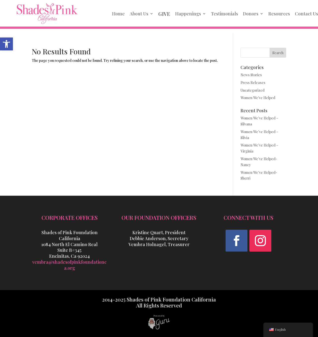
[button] (236, 241)
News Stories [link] (251, 75)
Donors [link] (250, 14)
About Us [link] (139, 14)
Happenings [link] (188, 14)
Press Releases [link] (252, 82)
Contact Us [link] (306, 14)
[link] (6, 43)
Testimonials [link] (224, 14)
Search (277, 52)
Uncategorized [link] (252, 90)
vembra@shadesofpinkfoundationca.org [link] (69, 265)
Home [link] (118, 14)
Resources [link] (279, 14)
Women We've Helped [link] (257, 97)
